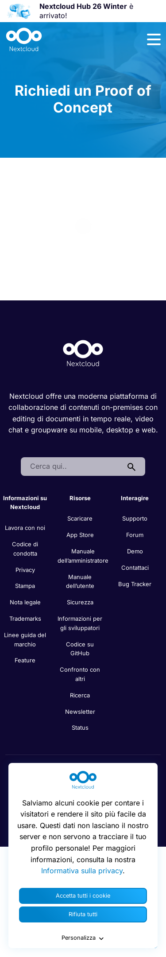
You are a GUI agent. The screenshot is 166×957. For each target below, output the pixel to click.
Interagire (135, 498)
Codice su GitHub (80, 649)
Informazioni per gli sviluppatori (80, 623)
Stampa (25, 585)
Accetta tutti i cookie (83, 895)
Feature (25, 660)
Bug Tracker (134, 583)
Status (80, 727)
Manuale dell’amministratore (83, 556)
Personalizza (83, 937)
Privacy (25, 569)
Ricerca (80, 695)
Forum (134, 534)
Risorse (80, 498)
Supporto (134, 518)
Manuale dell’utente (80, 581)
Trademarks (25, 618)
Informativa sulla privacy (82, 870)
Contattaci (135, 567)
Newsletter (80, 711)
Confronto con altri (80, 674)
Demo (135, 551)
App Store (80, 534)
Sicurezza (80, 602)
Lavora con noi (25, 527)
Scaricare (80, 518)
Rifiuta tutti (83, 914)
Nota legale (25, 602)
